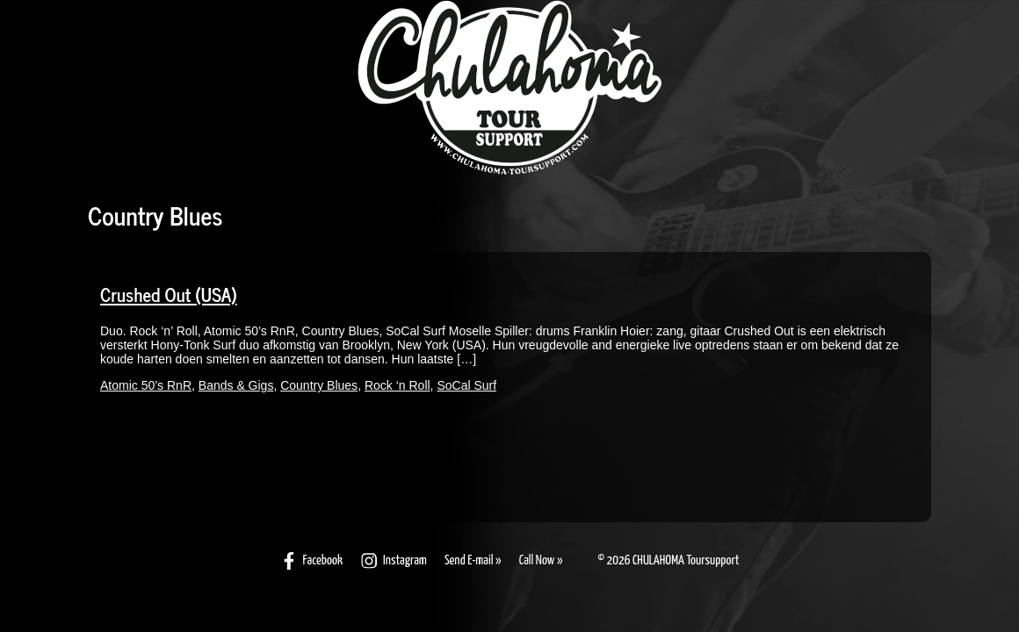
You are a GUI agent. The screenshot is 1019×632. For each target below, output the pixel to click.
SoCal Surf (466, 385)
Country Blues (319, 385)
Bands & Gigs (236, 385)
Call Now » (541, 560)
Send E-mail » (473, 560)
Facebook (311, 561)
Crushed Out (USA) (168, 294)
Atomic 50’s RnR (146, 385)
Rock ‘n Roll (397, 385)
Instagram (393, 561)
